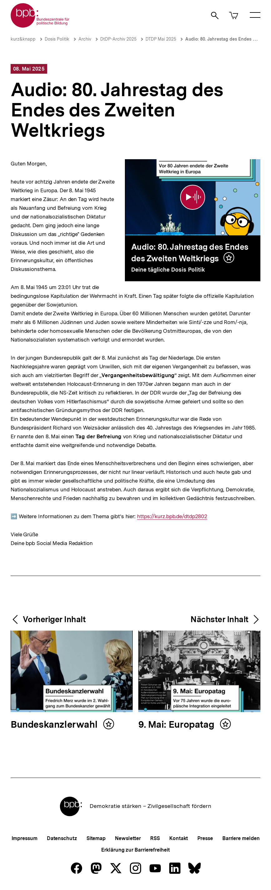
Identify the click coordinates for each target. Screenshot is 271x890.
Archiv (84, 39)
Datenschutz (62, 838)
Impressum (24, 838)
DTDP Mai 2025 (160, 39)
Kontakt (178, 838)
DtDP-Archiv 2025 (118, 39)
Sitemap (96, 838)
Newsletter (128, 838)
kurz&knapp (23, 39)
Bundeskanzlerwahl (55, 725)
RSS (155, 838)
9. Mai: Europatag (177, 725)
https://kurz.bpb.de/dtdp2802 (172, 516)
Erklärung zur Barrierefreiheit (135, 850)
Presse (205, 838)
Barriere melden (241, 838)
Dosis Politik (57, 39)
